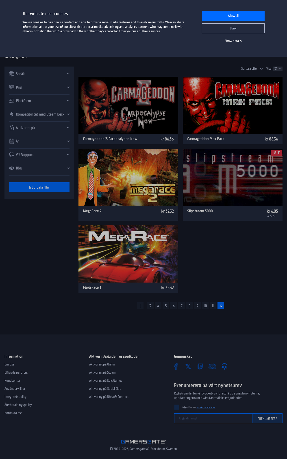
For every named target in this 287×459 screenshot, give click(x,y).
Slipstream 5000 (200, 210)
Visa (269, 69)
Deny (233, 28)
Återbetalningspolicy (18, 405)
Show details (233, 41)
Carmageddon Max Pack (205, 138)
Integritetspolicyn (206, 407)
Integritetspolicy (15, 396)
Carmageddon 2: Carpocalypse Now (110, 138)
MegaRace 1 (92, 287)
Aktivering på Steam (102, 372)
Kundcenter (12, 380)
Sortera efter (249, 69)
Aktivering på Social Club (105, 388)
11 (213, 305)
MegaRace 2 (92, 210)
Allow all (233, 15)
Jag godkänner (198, 407)
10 (205, 305)
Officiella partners (16, 372)
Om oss (9, 364)
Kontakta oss (13, 413)
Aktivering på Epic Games (105, 380)
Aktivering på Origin (102, 364)
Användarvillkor (14, 388)
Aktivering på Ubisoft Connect (108, 396)
